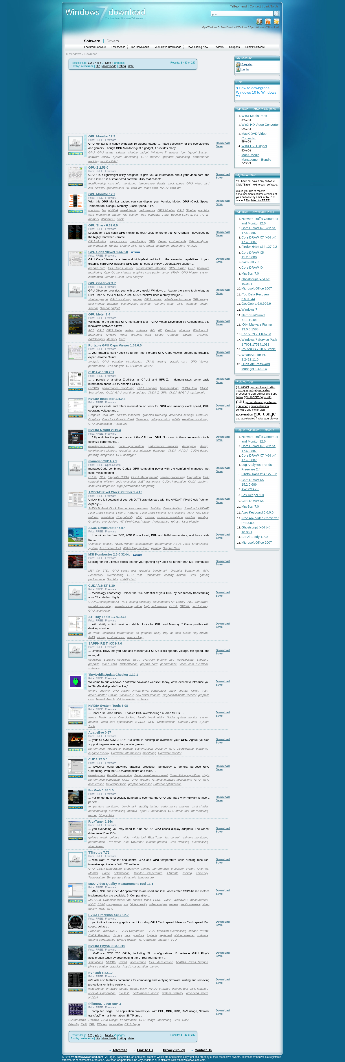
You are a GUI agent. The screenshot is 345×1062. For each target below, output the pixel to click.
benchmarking (97, 245)
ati (137, 632)
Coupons (234, 47)
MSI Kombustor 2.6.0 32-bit (109, 554)
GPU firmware (199, 988)
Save (219, 146)
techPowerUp (97, 183)
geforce (114, 837)
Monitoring (164, 1020)
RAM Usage (109, 1020)
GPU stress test (124, 570)
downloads (109, 66)
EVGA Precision (99, 935)
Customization (172, 508)
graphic (145, 779)
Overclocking (176, 512)
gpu (240, 401)
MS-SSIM (94, 900)
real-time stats (164, 303)
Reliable (93, 1020)
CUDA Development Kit (103, 601)
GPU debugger (126, 455)
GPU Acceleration (161, 962)
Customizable (77, 1020)
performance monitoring (118, 388)
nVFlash (124, 993)
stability (108, 543)
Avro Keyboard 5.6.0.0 (258, 512)
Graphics (202, 334)
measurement (199, 900)
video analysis (158, 904)
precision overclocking (171, 931)
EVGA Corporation (132, 931)
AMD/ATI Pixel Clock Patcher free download (118, 508)
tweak (187, 632)
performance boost (145, 993)
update (123, 988)
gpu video (242, 406)
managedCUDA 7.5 (102, 461)
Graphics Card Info (101, 415)
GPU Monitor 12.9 (101, 136)
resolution (107, 517)
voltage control (160, 419)
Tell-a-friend (238, 6)
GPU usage (105, 152)
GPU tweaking (179, 841)
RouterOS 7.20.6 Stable (259, 349)
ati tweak (94, 632)
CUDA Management (144, 477)
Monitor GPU (128, 245)
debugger (159, 450)
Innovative (116, 1024)
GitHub (112, 695)
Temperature (96, 877)
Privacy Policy (174, 1050)
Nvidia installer (126, 699)
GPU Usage (147, 1020)
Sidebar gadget (110, 308)
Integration (194, 477)
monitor (150, 517)
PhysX (123, 962)
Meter (123, 334)
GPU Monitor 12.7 (101, 194)
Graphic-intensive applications (172, 779)
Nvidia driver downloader (149, 690)
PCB (91, 330)
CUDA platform (198, 481)
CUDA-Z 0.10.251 (101, 372)
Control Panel (187, 721)
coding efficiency (140, 601)
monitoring (129, 183)
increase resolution (170, 517)
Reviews (219, 47)
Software (92, 41)
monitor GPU (109, 161)
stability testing (148, 806)
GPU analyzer (147, 388)
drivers (92, 690)
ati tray (101, 637)
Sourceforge (96, 392)
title (98, 66)
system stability (172, 993)
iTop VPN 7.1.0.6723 (256, 334)
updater (183, 690)
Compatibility (124, 517)
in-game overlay (98, 753)
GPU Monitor (150, 156)
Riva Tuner (155, 837)
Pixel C (121, 512)
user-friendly (128, 210)
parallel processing (172, 477)
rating (122, 66)
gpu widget (242, 387)
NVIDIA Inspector (128, 415)
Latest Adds (118, 47)
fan (104, 210)
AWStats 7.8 (250, 262)
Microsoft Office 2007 (257, 288)
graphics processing (176, 156)
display (117, 935)
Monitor (113, 245)
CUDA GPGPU (179, 392)
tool (126, 904)
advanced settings (181, 415)
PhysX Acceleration (135, 966)
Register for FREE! (258, 200)
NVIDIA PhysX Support (192, 962)
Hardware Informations (126, 753)
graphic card (96, 268)
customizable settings (135, 303)
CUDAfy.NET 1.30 (101, 585)
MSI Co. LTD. (98, 570)
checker (105, 690)
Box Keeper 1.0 (253, 495)
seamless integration (101, 486)
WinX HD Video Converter (260, 124)
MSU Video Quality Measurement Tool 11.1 (120, 883)
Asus (187, 543)
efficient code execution (120, 481)
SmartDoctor (200, 543)
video (147, 900)
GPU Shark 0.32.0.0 (103, 225)
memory (93, 219)
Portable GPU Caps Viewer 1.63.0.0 (115, 345)
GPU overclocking (100, 423)
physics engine (98, 966)
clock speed (176, 183)
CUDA (204, 388)
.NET (102, 477)
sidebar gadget (138, 152)
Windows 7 (158, 152)
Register (247, 64)
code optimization (131, 446)
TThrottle (172, 873)
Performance (160, 521)
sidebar (121, 152)
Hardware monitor (169, 753)
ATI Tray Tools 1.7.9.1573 (107, 617)
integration (107, 455)
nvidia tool (139, 837)
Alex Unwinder (133, 841)
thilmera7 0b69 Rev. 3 (104, 1004)
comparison (114, 904)
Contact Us (203, 1050)
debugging (189, 446)
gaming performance (101, 939)
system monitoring (125, 156)
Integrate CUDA (118, 477)
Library (180, 601)
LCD (174, 939)
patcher (190, 517)
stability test (128, 579)
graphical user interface (135, 450)
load (143, 214)
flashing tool (180, 988)
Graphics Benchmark (185, 570)
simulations (95, 962)
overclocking (138, 241)
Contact (255, 6)
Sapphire (202, 659)
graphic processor (140, 784)
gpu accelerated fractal (249, 418)
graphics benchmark (153, 570)
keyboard (166, 935)
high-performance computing (135, 486)
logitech (152, 935)
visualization (134, 361)
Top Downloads (140, 47)
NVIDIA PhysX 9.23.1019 (106, 946)
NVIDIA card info (170, 187)
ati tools (175, 632)
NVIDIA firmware (159, 988)
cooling (187, 873)
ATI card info (134, 187)
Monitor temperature (148, 873)
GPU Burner (177, 268)
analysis (93, 361)
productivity (131, 868)
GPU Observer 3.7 (102, 283)
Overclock (142, 419)
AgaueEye (114, 748)
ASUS (178, 543)
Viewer (162, 241)
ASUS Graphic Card (136, 548)
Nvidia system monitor (182, 717)
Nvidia (195, 690)
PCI (152, 330)
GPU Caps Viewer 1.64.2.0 (108, 252)
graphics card (115, 187)
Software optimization (167, 784)
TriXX (136, 659)
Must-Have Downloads (167, 47)
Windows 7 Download (83, 54)
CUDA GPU (113, 392)
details (161, 183)
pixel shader (200, 806)
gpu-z (269, 393)
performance (147, 210)
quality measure (190, 904)
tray (165, 632)
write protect (96, 988)
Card (122, 339)
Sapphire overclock (117, 659)
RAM (84, 1024)
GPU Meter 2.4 (99, 314)
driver (172, 690)
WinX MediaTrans (254, 116)
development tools (101, 446)
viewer (148, 366)
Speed (159, 334)
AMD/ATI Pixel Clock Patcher (147, 512)
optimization (121, 873)
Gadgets (172, 334)
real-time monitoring (195, 419)
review (129, 330)
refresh (175, 521)
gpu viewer (271, 418)
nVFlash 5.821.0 (100, 973)
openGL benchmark (153, 810)
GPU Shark (146, 245)
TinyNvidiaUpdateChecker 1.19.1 (113, 674)
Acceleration (138, 962)
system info (197, 392)
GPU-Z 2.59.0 (98, 167)
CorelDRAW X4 (253, 267)
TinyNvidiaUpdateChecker (179, 695)
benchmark (129, 806)
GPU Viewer (190, 272)
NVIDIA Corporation (102, 993)
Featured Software (95, 47)
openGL (132, 810)
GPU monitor (152, 299)
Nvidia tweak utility (151, 717)
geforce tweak (97, 837)
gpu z (239, 390)
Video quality (138, 904)
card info (114, 183)
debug (204, 446)
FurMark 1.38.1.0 (101, 790)
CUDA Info (189, 388)
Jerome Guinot (114, 277)
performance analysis (163, 446)
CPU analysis (134, 277)
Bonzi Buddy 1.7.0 (255, 537)
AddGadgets (96, 339)
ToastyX (203, 517)
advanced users (197, 993)
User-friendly (190, 521)
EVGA (151, 931)
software (141, 330)
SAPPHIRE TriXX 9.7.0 (105, 643)
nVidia (176, 419)
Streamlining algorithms (185, 775)
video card (151, 187)
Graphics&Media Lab (117, 900)
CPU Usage (132, 1024)
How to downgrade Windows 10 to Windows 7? (256, 92)
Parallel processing (119, 775)
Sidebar (191, 210)
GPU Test (134, 575)
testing (161, 361)
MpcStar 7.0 (250, 273)
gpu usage (265, 414)
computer (154, 214)
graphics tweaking (155, 415)
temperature (147, 183)
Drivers (113, 41)
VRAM (175, 272)
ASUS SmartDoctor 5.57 (106, 528)
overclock (109, 632)
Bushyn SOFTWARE (184, 214)
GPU (91, 152)
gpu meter (253, 409)
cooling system (175, 575)
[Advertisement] (103, 101)
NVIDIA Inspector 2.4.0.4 (106, 399)
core (127, 935)
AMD (165, 214)
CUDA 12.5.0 (98, 759)
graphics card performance (151, 272)
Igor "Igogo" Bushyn (194, 152)
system (133, 214)
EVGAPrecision (127, 939)
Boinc (106, 873)
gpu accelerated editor (262, 387)
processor (177, 868)
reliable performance (177, 299)
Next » (109, 62)
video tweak (96, 846)
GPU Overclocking (181, 748)
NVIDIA (100, 187)
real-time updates (134, 392)
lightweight (162, 245)
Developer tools (116, 784)
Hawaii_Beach (105, 699)
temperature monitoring (103, 806)
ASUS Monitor (124, 543)
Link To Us (271, 6)
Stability (155, 508)
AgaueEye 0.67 (99, 732)
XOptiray (161, 748)
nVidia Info (121, 423)
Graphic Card (171, 548)
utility (157, 632)
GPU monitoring (120, 299)
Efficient (102, 1024)
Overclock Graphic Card (118, 419)
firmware (111, 988)
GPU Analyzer (198, 241)
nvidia (125, 837)
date (131, 66)
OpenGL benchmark (117, 272)
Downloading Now (197, 47)
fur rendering (199, 810)
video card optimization (116, 721)
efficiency (202, 748)
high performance (155, 606)
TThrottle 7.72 (99, 852)
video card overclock (194, 664)
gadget (173, 152)
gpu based (270, 402)
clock (120, 219)
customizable (177, 241)
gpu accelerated (254, 402)
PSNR (157, 900)
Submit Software (255, 47)
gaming (156, 548)
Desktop (170, 330)
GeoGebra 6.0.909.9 (256, 303)
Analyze (192, 245)
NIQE (92, 904)
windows (94, 210)
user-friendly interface (103, 303)
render (92, 815)
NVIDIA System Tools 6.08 (108, 705)
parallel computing (100, 606)
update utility (138, 988)
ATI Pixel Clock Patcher (135, 521)
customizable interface (151, 268)
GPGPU (93, 388)
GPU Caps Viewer (120, 268)
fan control (172, 837)
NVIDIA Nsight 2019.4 (104, 430)
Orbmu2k (202, 415)
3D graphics (106, 815)
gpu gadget (250, 390)
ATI (125, 214)
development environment (151, 775)
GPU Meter (114, 330)
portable (117, 361)
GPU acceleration (99, 610)
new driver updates (148, 695)
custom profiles (156, 841)
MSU (102, 908)
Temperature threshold (121, 877)
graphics (146, 632)
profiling (93, 455)
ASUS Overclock (110, 548)
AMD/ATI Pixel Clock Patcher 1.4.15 (115, 492)
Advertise (120, 1050)
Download (223, 143)
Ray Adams (200, 632)
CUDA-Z (153, 392)
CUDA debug (199, 450)
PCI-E (204, 214)
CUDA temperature (109, 868)
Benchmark (153, 575)
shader (116, 214)
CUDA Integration (174, 481)
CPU (92, 1024)
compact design (197, 303)
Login (245, 69)
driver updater (97, 695)
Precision (94, 931)
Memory (111, 339)
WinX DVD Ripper (254, 146)
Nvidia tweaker (184, 935)
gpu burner (258, 393)
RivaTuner (114, 841)
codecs (137, 900)
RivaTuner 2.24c (100, 821)
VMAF (167, 900)
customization (144, 543)
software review (99, 156)
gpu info (266, 397)
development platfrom (102, 450)
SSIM (101, 904)
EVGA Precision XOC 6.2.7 (108, 915)
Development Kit (163, 601)
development (96, 775)
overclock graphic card (158, 659)
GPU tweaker (147, 939)
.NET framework (149, 481)
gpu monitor (252, 397)
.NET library (200, 606)
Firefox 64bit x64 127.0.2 (259, 246)
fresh (205, 690)
